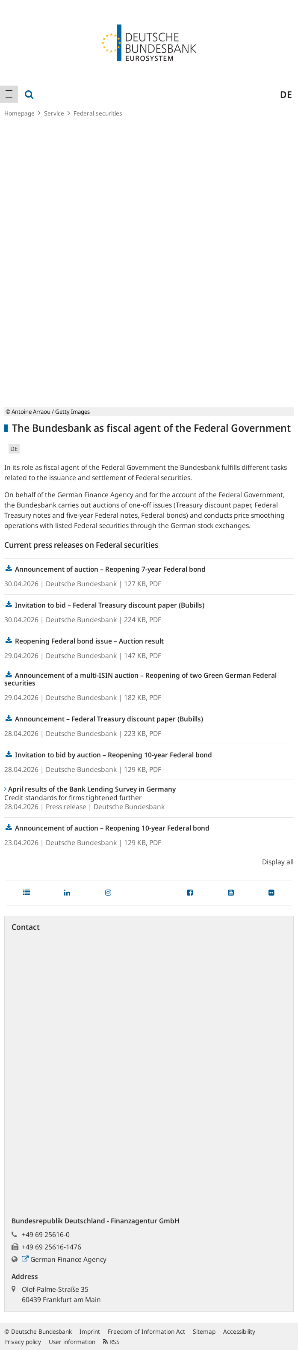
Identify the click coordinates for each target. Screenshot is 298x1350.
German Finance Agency (64, 1259)
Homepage (19, 113)
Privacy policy (22, 1342)
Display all (278, 861)
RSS (111, 1342)
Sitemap (204, 1331)
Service (54, 113)
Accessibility (239, 1331)
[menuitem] (9, 94)
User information (72, 1342)
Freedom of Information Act (146, 1331)
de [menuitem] (286, 94)
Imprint (90, 1331)
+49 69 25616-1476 (51, 1247)
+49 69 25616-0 (46, 1234)
